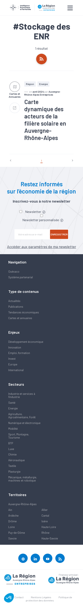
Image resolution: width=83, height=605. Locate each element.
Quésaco (13, 271)
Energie (43, 83)
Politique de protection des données (49, 599)
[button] (9, 598)
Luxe (11, 449)
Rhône (45, 532)
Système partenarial (20, 277)
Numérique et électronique (24, 423)
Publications (15, 306)
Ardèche (13, 515)
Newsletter (35, 212)
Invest (12, 358)
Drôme (12, 521)
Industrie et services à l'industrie (21, 395)
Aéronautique (16, 460)
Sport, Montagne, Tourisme (18, 436)
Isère (45, 521)
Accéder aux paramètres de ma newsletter (41, 246)
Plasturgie (14, 471)
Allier (45, 510)
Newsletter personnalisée (42, 220)
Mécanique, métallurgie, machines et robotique (22, 479)
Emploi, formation (19, 353)
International (16, 370)
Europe (12, 364)
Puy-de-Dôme (16, 532)
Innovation (14, 347)
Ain (10, 510)
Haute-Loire (49, 527)
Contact (19, 597)
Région (30, 83)
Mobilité (13, 428)
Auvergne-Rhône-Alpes (22, 504)
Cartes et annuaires (20, 318)
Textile (12, 466)
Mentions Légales (41, 597)
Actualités (14, 301)
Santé (11, 402)
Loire (11, 527)
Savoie (12, 538)
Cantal (45, 515)
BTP (10, 443)
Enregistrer (59, 234)
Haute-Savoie (50, 538)
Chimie (12, 454)
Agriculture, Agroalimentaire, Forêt (22, 415)
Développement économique (25, 341)
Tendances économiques (23, 312)
